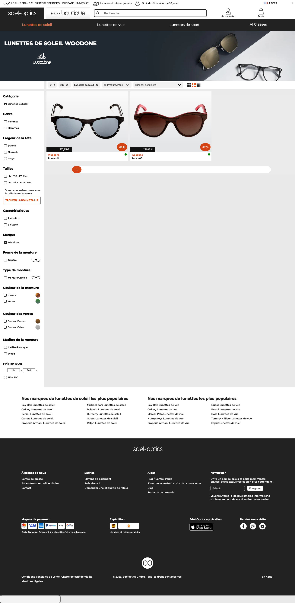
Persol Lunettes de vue (225, 409)
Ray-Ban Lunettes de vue (163, 404)
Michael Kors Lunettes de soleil (106, 404)
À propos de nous (33, 473)
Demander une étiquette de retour (106, 487)
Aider (151, 473)
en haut (268, 576)
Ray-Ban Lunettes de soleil (38, 404)
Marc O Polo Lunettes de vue (166, 413)
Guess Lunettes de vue (225, 404)
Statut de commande (161, 492)
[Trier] (158, 85)
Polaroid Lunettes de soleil (103, 409)
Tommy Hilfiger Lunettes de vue (231, 418)
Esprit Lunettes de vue (225, 423)
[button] (22, 13)
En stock (11, 224)
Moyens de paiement (97, 478)
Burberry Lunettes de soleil (104, 413)
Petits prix (12, 218)
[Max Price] (29, 370)
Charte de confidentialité (76, 576)
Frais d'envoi (92, 483)
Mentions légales (32, 581)
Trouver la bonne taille (21, 200)
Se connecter (228, 16)
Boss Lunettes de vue (224, 413)
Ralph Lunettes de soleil (102, 423)
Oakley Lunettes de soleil (37, 409)
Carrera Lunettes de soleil (37, 418)
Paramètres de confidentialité (40, 483)
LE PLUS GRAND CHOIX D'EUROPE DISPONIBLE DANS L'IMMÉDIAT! (50, 3)
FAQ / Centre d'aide (160, 478)
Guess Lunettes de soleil (102, 418)
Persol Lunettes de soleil (36, 413)
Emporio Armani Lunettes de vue (168, 423)
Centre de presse (32, 478)
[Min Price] (13, 370)
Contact (26, 487)
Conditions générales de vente (40, 576)
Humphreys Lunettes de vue (165, 418)
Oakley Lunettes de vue (162, 409)
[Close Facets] (22, 85)
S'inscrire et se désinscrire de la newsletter (174, 483)
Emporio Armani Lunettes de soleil (43, 423)
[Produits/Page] (117, 85)
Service (89, 473)
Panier (261, 16)
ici (231, 495)
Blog (150, 487)
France (273, 2)
